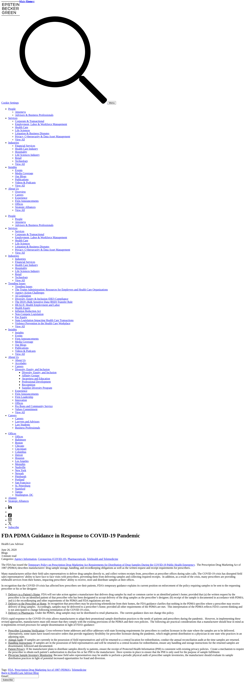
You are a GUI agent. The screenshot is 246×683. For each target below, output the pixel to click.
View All (20, 139)
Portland (19, 479)
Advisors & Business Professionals (34, 115)
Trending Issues (16, 283)
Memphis (20, 464)
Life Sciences (22, 130)
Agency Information (25, 559)
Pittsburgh (20, 476)
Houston (19, 458)
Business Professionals (27, 427)
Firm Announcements (27, 200)
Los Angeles (22, 461)
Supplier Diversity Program (37, 387)
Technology (21, 161)
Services (12, 118)
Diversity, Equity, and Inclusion (32, 369)
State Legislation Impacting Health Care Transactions (44, 320)
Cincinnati (20, 448)
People (12, 108)
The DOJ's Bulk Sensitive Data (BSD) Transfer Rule (44, 301)
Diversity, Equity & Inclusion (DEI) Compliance (41, 298)
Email (5, 676)
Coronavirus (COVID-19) (52, 559)
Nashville (20, 467)
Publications (22, 179)
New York (20, 470)
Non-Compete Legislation (29, 314)
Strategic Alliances (25, 207)
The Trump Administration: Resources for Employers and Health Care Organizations (61, 289)
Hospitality (21, 151)
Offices (19, 204)
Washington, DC (24, 494)
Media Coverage (24, 173)
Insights (12, 167)
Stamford (20, 488)
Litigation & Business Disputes (32, 133)
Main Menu (25, 1)
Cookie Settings (10, 102)
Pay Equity (21, 317)
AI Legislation (23, 295)
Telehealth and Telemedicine (102, 559)
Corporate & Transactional (29, 121)
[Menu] (112, 103)
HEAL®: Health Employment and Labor (37, 304)
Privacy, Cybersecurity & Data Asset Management (42, 136)
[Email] (24, 676)
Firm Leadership (24, 397)
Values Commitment (26, 409)
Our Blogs (20, 176)
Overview (20, 191)
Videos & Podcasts (25, 182)
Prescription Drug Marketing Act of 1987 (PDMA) (42, 669)
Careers (19, 194)
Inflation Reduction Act (28, 311)
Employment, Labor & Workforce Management (41, 124)
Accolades (20, 363)
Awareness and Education (36, 378)
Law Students (22, 424)
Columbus (20, 451)
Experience (21, 197)
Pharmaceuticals (77, 559)
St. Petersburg (22, 485)
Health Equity (22, 308)
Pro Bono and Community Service (34, 406)
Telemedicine (79, 669)
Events (19, 170)
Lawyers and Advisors (27, 421)
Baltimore (20, 439)
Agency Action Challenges (29, 292)
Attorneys (20, 111)
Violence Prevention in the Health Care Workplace (42, 323)
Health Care (21, 127)
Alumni (12, 497)
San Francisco (22, 482)
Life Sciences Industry (27, 154)
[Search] (63, 102)
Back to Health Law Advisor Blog (20, 672)
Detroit (19, 455)
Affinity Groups (30, 375)
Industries (13, 142)
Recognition (28, 384)
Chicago (19, 445)
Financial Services (25, 145)
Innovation (21, 400)
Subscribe (13, 527)
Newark (19, 473)
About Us (13, 188)
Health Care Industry (26, 148)
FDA (10, 669)
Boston (19, 442)
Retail (18, 158)
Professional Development (36, 381)
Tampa (18, 491)
